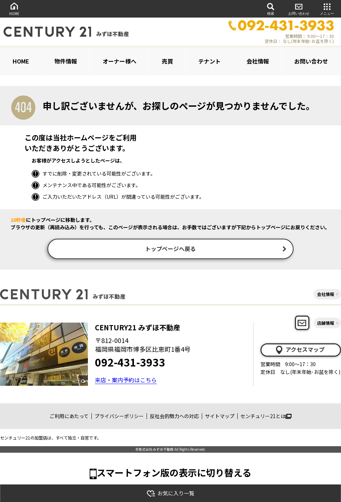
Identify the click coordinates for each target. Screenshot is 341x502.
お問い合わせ (299, 8)
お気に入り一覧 (170, 493)
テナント (209, 61)
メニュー (327, 8)
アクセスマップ (299, 350)
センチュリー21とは (265, 417)
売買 (167, 61)
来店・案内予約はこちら (126, 380)
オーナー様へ (119, 61)
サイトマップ (219, 417)
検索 (271, 8)
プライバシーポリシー (119, 417)
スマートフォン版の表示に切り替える (174, 473)
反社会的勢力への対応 (174, 417)
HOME (14, 8)
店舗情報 (325, 323)
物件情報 (65, 61)
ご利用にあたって (69, 417)
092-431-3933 (130, 362)
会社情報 (257, 61)
